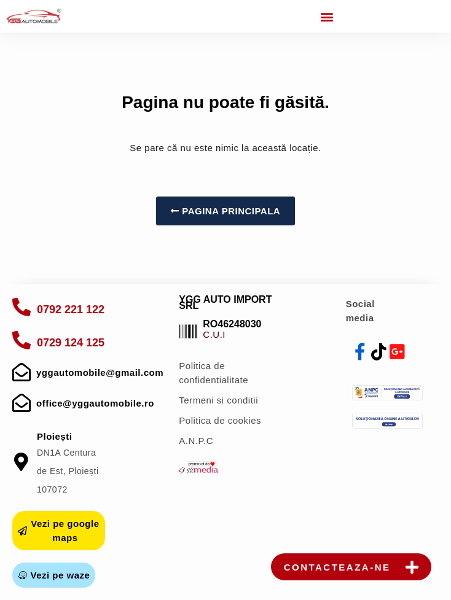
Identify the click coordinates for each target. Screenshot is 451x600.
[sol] (387, 420)
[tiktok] (379, 351)
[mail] (21, 372)
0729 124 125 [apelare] (70, 343)
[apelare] (21, 307)
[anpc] (387, 392)
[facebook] (360, 351)
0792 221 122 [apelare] (70, 309)
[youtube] (397, 351)
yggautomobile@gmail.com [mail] (99, 372)
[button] (326, 16)
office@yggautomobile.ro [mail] (95, 403)
